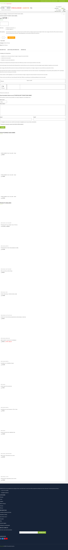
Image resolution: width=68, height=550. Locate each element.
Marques (1, 497)
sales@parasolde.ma (4, 492)
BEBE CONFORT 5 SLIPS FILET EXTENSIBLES (8, 340)
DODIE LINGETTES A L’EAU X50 (6, 386)
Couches (6, 476)
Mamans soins (7, 338)
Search (64, 7)
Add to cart (11, 37)
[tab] (3, 49)
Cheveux (1, 505)
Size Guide (3, 40)
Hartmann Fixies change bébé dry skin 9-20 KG (8, 478)
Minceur (1, 507)
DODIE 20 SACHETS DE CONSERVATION (8, 432)
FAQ (1, 520)
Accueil (1, 13)
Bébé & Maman (7, 42)
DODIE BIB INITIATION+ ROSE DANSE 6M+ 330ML (9, 247)
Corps (1, 499)
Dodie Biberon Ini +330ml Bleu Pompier (7, 363)
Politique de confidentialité (5, 525)
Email (34, 117)
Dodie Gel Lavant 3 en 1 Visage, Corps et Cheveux (9, 224)
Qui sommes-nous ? (3, 516)
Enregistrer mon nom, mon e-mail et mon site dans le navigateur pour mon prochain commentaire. (18, 121)
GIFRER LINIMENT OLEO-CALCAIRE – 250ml (8, 153)
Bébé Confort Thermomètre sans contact (8, 455)
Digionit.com (18, 546)
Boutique (5, 13)
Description (3, 49)
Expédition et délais (3, 514)
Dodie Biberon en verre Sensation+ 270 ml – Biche (9, 409)
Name (1, 117)
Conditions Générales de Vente (5, 512)
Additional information (13, 49)
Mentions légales (3, 523)
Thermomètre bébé (8, 453)
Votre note (2, 99)
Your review (2, 103)
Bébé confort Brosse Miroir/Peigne (6, 270)
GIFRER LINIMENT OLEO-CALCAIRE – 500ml (8, 174)
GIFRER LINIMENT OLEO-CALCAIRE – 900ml (8, 196)
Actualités (2, 518)
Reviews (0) (23, 49)
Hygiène (1, 501)
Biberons (6, 361)
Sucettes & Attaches (8, 315)
